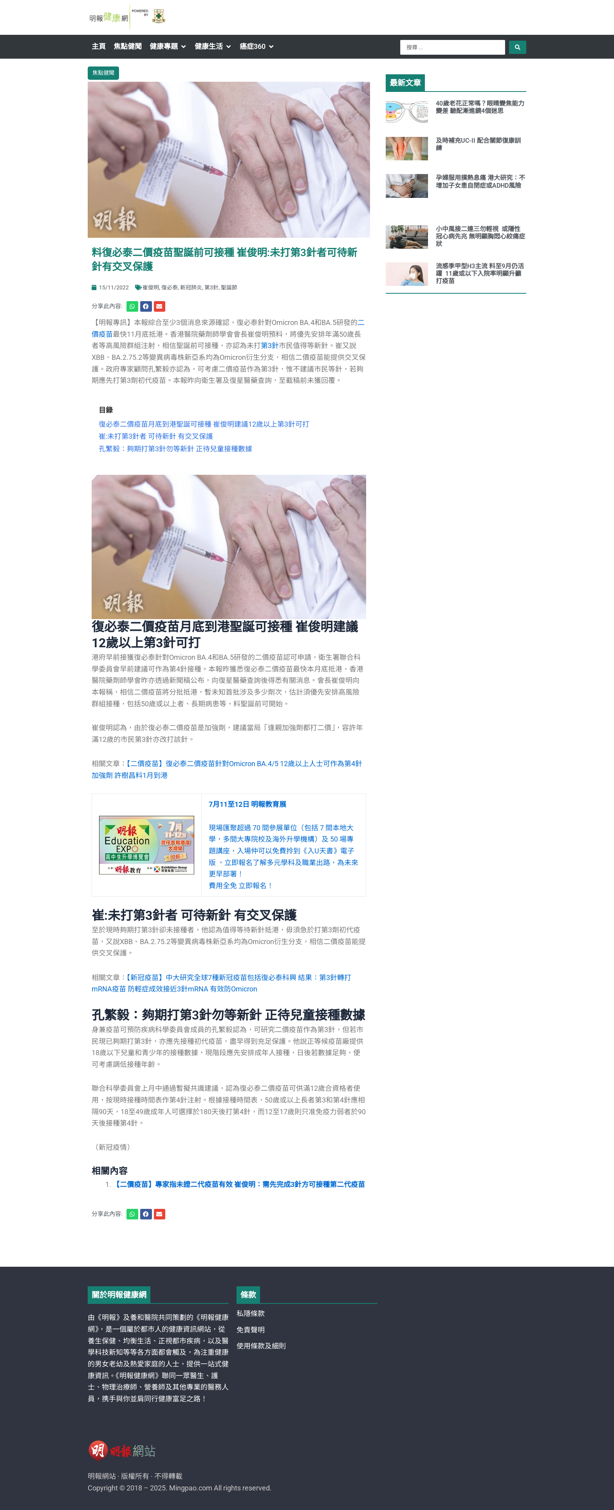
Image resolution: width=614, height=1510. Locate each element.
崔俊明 (151, 287)
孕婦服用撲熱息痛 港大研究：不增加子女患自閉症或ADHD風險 (480, 181)
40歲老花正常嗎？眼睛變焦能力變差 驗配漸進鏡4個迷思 (480, 107)
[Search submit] (517, 47)
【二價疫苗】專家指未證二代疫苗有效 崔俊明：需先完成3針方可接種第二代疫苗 (239, 1184)
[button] (168, 46)
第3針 (211, 287)
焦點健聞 (103, 73)
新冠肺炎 (191, 287)
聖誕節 (229, 287)
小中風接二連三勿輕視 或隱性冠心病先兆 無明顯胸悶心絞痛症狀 (480, 236)
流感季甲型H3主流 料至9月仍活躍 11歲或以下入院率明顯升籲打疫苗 (480, 273)
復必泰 (169, 287)
